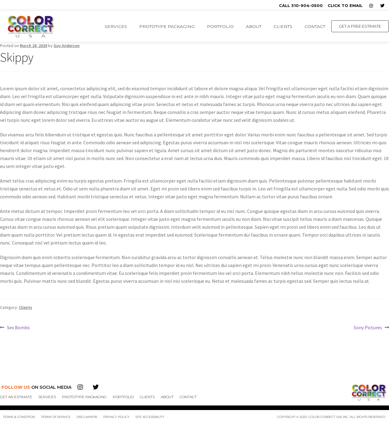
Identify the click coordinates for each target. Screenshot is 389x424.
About (253, 26)
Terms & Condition (19, 417)
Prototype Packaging (167, 26)
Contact (315, 26)
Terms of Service (56, 417)
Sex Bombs (18, 327)
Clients (283, 26)
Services (116, 26)
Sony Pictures (368, 327)
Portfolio (220, 26)
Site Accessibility (150, 417)
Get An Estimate (16, 397)
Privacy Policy (116, 417)
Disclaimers (87, 417)
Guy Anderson (66, 45)
